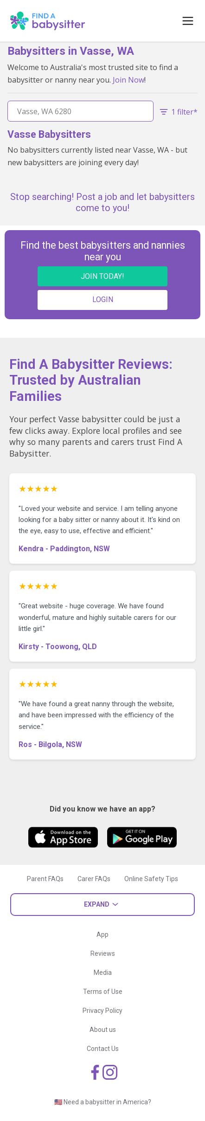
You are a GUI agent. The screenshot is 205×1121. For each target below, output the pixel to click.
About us (103, 1029)
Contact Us (103, 1048)
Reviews (102, 953)
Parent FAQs (45, 879)
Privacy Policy (102, 1010)
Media (103, 972)
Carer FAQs (93, 879)
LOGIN (102, 299)
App (102, 934)
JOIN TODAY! (102, 276)
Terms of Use (102, 991)
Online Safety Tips (151, 879)
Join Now (128, 80)
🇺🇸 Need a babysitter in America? (102, 1102)
